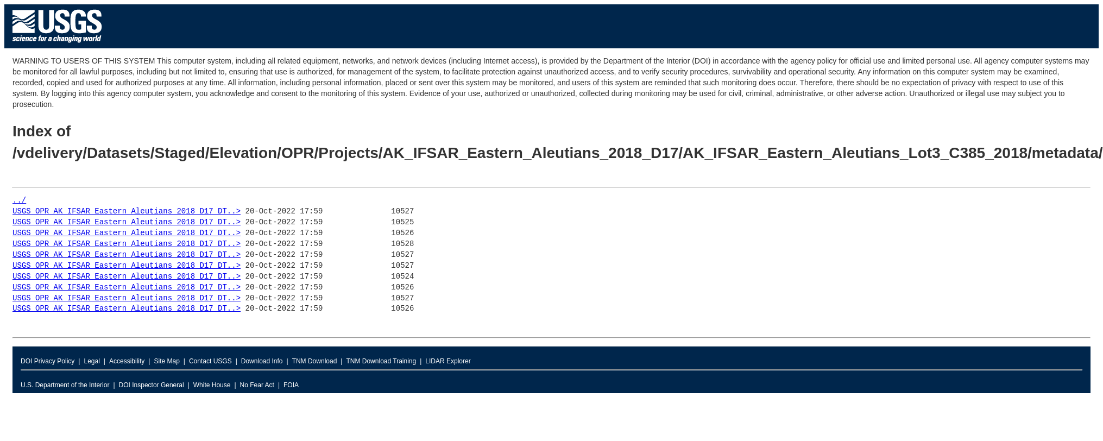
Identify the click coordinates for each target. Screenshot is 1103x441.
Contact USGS (210, 361)
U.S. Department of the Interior (65, 385)
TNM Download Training (381, 361)
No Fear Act (257, 385)
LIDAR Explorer (447, 361)
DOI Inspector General (151, 385)
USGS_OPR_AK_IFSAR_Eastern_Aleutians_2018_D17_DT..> (126, 211)
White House (212, 385)
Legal (91, 361)
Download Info (262, 361)
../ (19, 201)
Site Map (166, 361)
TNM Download (314, 361)
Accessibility (126, 361)
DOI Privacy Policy (47, 361)
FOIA (291, 385)
